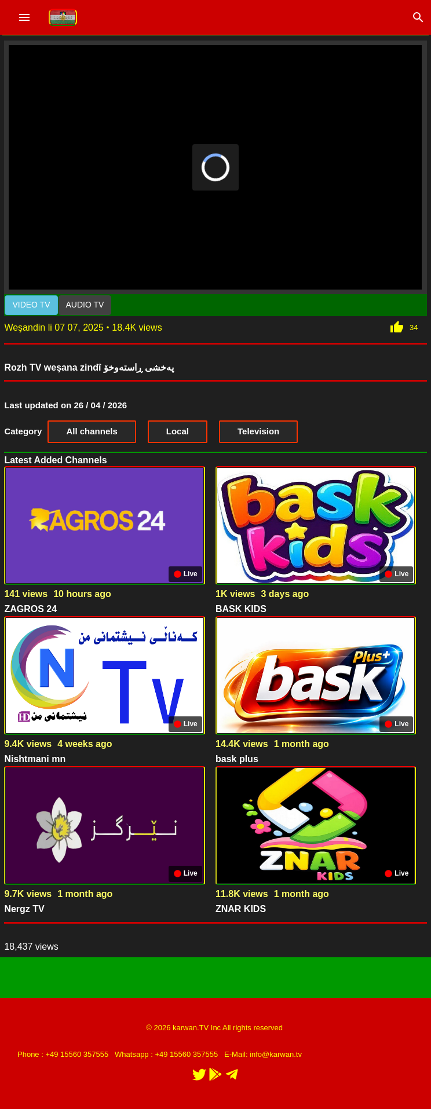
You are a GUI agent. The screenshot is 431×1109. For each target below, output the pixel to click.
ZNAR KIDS (241, 909)
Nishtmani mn (34, 759)
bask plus (237, 759)
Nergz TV (24, 909)
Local (177, 431)
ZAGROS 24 (30, 609)
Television (258, 431)
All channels (91, 431)
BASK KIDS (241, 609)
